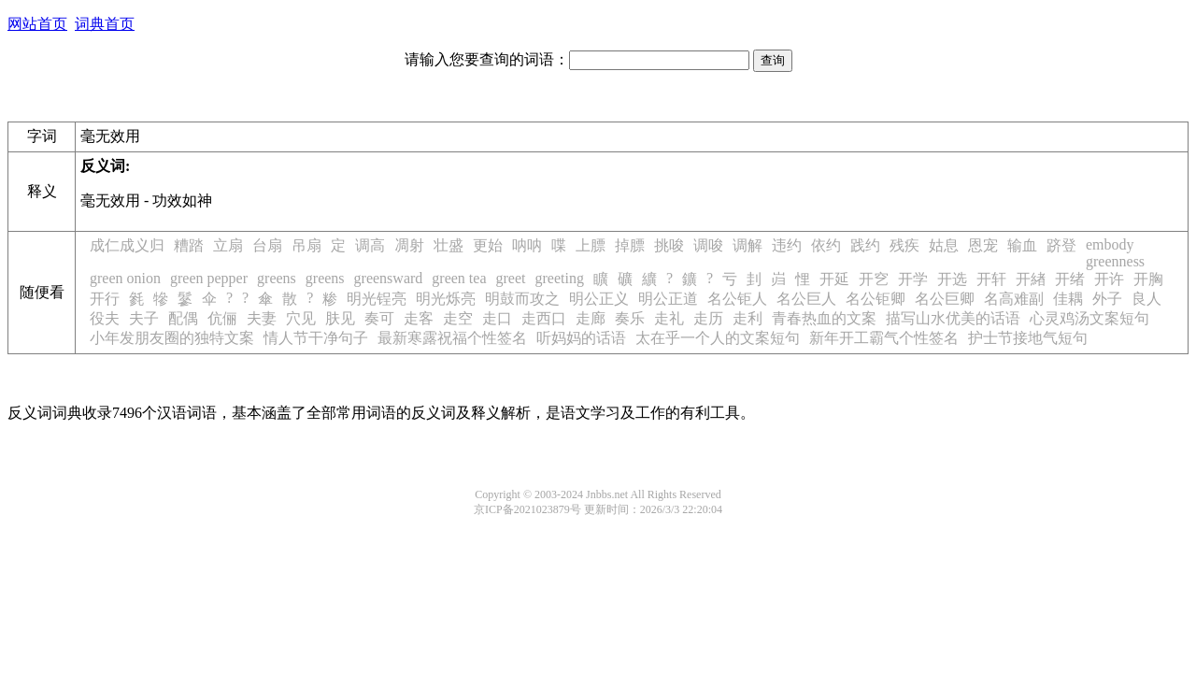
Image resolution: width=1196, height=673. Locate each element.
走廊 (590, 318)
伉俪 (222, 318)
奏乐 (630, 318)
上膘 (590, 245)
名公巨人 (806, 299)
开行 (105, 299)
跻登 (1061, 245)
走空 (458, 318)
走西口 (543, 318)
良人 (1146, 299)
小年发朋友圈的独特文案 (172, 338)
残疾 (904, 245)
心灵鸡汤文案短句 (1089, 318)
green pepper (209, 278)
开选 (952, 279)
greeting (559, 278)
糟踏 (189, 245)
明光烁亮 (446, 299)
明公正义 (599, 299)
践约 (865, 245)
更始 (488, 245)
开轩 (991, 279)
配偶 (183, 318)
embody (1110, 244)
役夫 (105, 318)
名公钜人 (737, 299)
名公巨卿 (945, 299)
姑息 (944, 245)
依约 (826, 245)
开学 (913, 279)
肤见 (340, 318)
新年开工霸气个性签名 (884, 338)
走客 (419, 318)
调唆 (708, 245)
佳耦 (1068, 299)
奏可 (379, 318)
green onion (125, 278)
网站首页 (37, 24)
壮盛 (448, 245)
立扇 (228, 245)
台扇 (267, 245)
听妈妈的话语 (581, 338)
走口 (497, 318)
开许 (1109, 279)
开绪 (1070, 279)
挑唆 (669, 245)
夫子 (144, 318)
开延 (834, 279)
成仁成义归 (127, 245)
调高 (370, 245)
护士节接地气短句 (1028, 338)
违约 (787, 245)
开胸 (1148, 279)
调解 (747, 245)
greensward (388, 278)
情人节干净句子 (315, 338)
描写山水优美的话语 (953, 318)
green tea (459, 278)
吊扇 (306, 245)
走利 (747, 318)
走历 (708, 318)
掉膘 (630, 245)
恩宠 (983, 245)
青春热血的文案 (824, 318)
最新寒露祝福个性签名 (452, 338)
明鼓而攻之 (522, 299)
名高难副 (1014, 299)
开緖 (1031, 279)
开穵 (874, 279)
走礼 (669, 318)
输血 (1022, 245)
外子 (1107, 299)
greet (511, 278)
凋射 (409, 245)
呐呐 (527, 245)
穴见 (301, 318)
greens (276, 278)
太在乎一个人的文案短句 (717, 338)
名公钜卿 (875, 299)
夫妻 (262, 318)
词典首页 (105, 24)
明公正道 (668, 299)
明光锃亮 (376, 299)
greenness (1115, 261)
